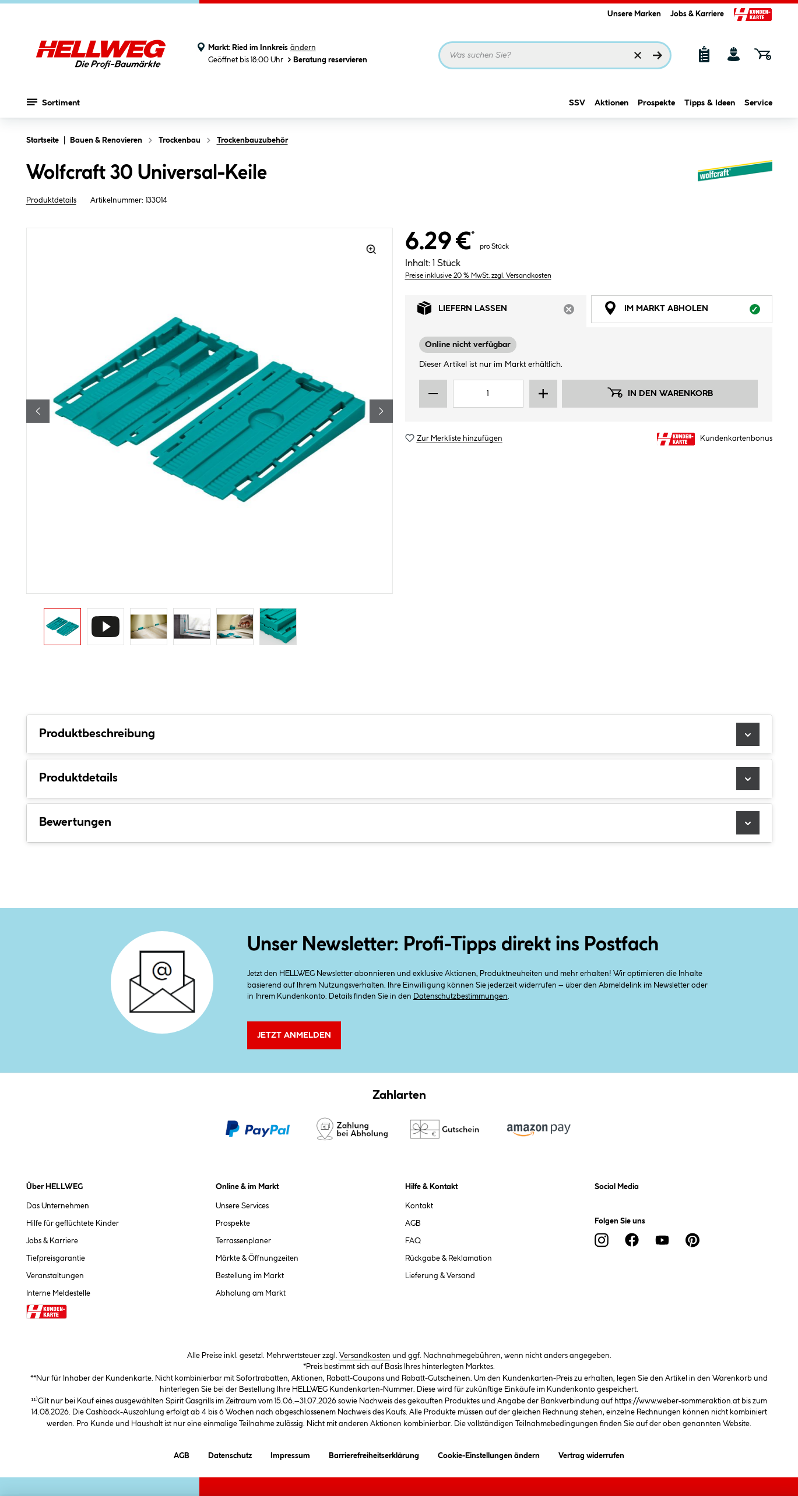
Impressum (290, 1453)
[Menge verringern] (433, 406)
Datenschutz (230, 1453)
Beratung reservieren (326, 59)
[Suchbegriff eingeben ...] (555, 55)
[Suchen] (658, 55)
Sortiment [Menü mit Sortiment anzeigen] (53, 102)
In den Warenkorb (660, 405)
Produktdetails (51, 200)
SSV (577, 103)
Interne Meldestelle (58, 1293)
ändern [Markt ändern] (303, 47)
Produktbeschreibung (399, 734)
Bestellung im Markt (250, 1275)
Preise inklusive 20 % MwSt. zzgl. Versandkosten (478, 288)
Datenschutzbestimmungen (460, 996)
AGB (413, 1223)
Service (758, 103)
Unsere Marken (634, 13)
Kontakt (419, 1206)
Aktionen (611, 103)
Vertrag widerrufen (591, 1455)
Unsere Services (242, 1206)
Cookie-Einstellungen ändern (489, 1453)
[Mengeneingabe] (488, 406)
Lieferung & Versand (440, 1275)
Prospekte (656, 103)
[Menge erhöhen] (543, 406)
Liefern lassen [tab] (501, 324)
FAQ (413, 1240)
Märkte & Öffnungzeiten (257, 1258)
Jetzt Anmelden (294, 1035)
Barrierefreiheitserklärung (374, 1453)
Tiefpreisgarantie (55, 1258)
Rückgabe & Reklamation (448, 1258)
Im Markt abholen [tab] (687, 324)
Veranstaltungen (55, 1275)
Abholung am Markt (251, 1293)
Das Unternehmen (57, 1206)
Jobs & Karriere (697, 13)
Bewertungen (399, 822)
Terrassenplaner (243, 1240)
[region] (209, 440)
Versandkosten (365, 1355)
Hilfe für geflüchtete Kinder (72, 1223)
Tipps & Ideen (709, 103)
